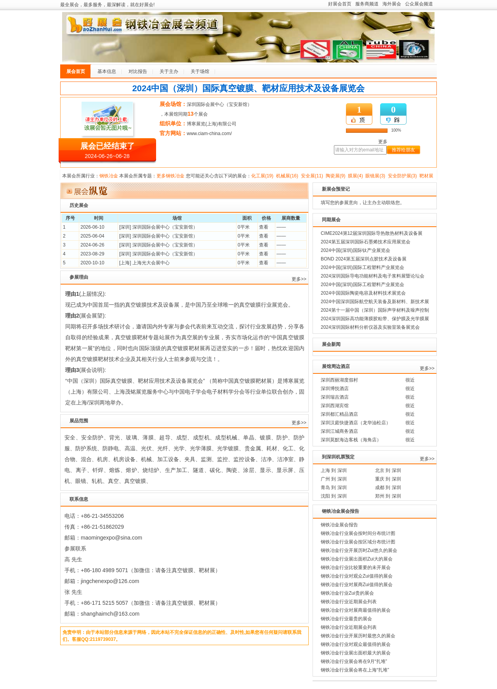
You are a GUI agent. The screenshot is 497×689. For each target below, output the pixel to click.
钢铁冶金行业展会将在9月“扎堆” (354, 661)
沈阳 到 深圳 (334, 496)
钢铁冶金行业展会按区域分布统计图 (358, 542)
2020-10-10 (92, 263)
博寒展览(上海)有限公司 (211, 124)
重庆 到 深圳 (388, 479)
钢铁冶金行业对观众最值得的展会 (356, 644)
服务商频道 (367, 4)
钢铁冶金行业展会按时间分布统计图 (358, 533)
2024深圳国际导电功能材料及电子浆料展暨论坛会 (372, 276)
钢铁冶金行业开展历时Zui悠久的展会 (359, 550)
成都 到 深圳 (388, 487)
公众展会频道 (419, 4)
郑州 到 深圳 (388, 496)
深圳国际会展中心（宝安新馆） (219, 104)
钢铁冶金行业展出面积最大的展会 (356, 653)
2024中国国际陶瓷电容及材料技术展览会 (363, 293)
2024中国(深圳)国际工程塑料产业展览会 (362, 267)
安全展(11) (312, 176)
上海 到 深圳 (334, 470)
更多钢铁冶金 (170, 176)
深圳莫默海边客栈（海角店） (351, 440)
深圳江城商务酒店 (339, 431)
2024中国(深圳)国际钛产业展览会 (355, 250)
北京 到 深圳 (388, 470)
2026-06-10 (92, 227)
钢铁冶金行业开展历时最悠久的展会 (358, 636)
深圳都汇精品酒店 (339, 414)
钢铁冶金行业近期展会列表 (349, 601)
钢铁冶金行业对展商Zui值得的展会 (357, 584)
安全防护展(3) (402, 176)
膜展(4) (355, 176)
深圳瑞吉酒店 (335, 397)
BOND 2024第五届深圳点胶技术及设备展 (364, 259)
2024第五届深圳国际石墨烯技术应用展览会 (365, 242)
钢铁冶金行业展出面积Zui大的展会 (357, 559)
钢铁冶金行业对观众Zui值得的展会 (357, 576)
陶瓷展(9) (336, 176)
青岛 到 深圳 (334, 487)
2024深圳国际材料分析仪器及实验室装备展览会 (370, 327)
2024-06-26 (92, 245)
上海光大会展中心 (151, 263)
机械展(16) (287, 176)
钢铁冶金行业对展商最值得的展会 (356, 610)
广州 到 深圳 (334, 479)
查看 (263, 227)
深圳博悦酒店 (335, 388)
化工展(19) (262, 176)
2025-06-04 (92, 236)
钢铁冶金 (108, 176)
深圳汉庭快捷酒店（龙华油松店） (356, 422)
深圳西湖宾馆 (335, 405)
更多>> (299, 279)
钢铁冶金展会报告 (339, 525)
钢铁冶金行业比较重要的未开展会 (356, 567)
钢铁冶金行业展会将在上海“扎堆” (355, 670)
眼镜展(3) (375, 176)
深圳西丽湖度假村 (339, 380)
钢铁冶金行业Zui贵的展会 (347, 593)
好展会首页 (339, 4)
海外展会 (391, 4)
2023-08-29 (92, 254)
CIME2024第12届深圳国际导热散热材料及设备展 (371, 233)
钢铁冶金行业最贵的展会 (346, 618)
